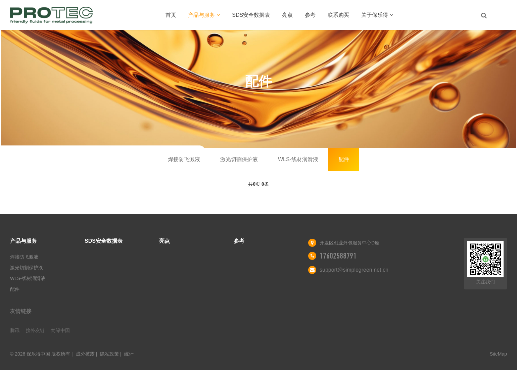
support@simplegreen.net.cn (354, 270)
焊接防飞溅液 (184, 159)
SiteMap (498, 354)
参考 (310, 15)
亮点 (287, 15)
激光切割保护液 (239, 159)
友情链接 (21, 311)
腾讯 (14, 330)
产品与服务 (204, 15)
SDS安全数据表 (251, 15)
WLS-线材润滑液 (298, 159)
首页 (171, 15)
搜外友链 (35, 330)
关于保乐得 (377, 15)
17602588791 (338, 255)
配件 (343, 159)
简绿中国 (60, 330)
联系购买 (338, 15)
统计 (129, 354)
